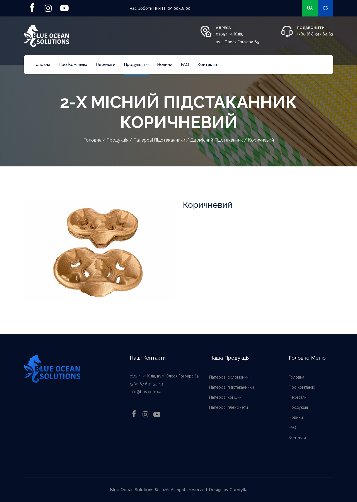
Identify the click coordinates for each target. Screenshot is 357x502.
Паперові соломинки (229, 377)
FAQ (185, 64)
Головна (41, 64)
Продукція (136, 64)
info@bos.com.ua (145, 391)
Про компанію (73, 64)
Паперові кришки (225, 397)
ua (310, 8)
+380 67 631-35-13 (146, 384)
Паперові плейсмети (228, 407)
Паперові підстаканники (159, 140)
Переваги (105, 64)
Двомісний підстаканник (216, 140)
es (325, 8)
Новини (164, 64)
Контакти (207, 64)
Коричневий (261, 140)
